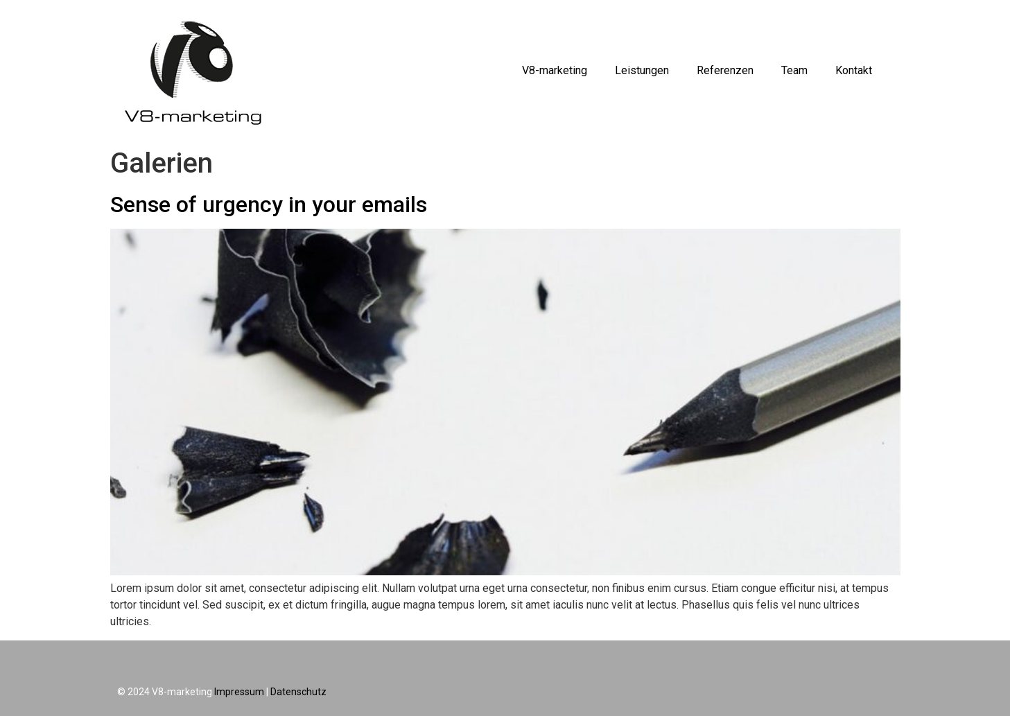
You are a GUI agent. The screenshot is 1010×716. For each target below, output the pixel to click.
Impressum (239, 691)
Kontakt (853, 70)
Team (794, 70)
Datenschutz (298, 691)
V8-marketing (554, 70)
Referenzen (725, 70)
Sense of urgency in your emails (268, 204)
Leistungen (642, 70)
